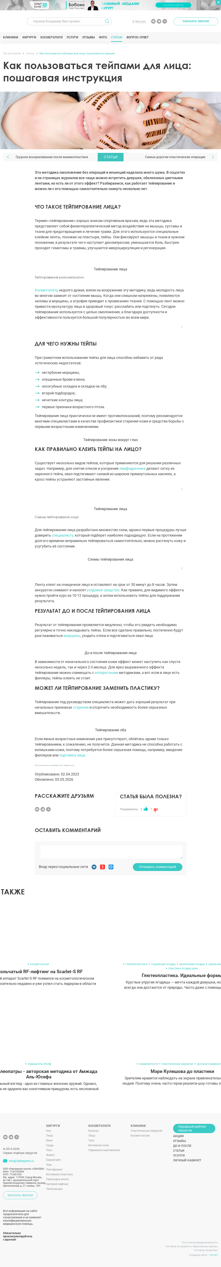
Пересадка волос (57, 1179)
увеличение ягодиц (192, 964)
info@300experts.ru (21, 1161)
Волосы (93, 1130)
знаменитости (148, 1063)
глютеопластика (136, 964)
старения (81, 707)
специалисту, (63, 535)
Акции (178, 1136)
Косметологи (51, 37)
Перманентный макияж (104, 1150)
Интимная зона (98, 1145)
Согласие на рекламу (206, 1250)
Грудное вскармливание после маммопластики (52, 157)
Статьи (116, 37)
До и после (182, 1146)
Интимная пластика (59, 1174)
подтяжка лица (72, 755)
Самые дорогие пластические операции (175, 157)
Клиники (10, 37)
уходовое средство (103, 590)
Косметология (140, 1135)
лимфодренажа (132, 468)
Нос (48, 1130)
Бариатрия (53, 1159)
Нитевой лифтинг (57, 1184)
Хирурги (29, 37)
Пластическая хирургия (146, 1130)
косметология (39, 964)
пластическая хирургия (177, 1063)
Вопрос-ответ (137, 37)
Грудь (50, 1145)
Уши (49, 1164)
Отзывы (88, 37)
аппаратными (106, 672)
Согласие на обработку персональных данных (192, 1246)
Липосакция (54, 1188)
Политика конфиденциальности (200, 1242)
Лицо (49, 1135)
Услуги (72, 37)
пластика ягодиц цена (183, 968)
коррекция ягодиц (163, 964)
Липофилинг (54, 1169)
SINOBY (214, 1255)
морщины (72, 636)
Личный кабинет (187, 1160)
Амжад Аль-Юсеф (39, 1063)
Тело (49, 1150)
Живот (50, 1155)
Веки (49, 1140)
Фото (103, 37)
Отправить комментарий (157, 867)
